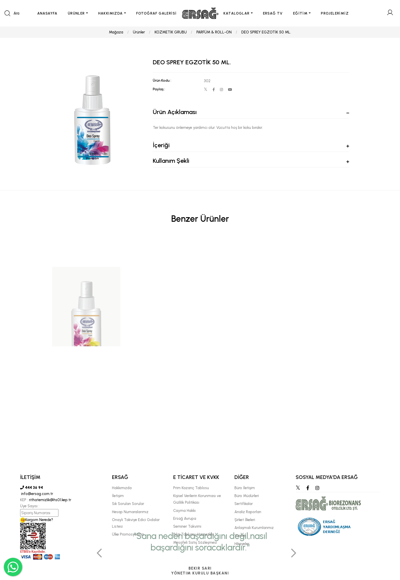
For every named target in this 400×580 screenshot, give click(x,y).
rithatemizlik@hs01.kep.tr (50, 500)
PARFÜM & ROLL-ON (214, 32)
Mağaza (116, 32)
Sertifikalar (243, 503)
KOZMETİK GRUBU (171, 32)
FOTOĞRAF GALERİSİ (156, 13)
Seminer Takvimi (187, 526)
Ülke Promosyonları (128, 534)
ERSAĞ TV (273, 13)
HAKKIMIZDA (110, 13)
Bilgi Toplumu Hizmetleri (193, 534)
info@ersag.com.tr (36, 493)
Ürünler (139, 32)
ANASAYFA (47, 13)
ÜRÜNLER (76, 13)
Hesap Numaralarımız (130, 512)
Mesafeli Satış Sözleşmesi (195, 542)
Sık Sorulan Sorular (128, 503)
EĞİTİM (300, 13)
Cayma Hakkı (184, 510)
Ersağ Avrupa (184, 518)
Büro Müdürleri (246, 495)
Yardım (240, 535)
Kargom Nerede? (36, 519)
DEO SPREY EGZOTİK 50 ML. (266, 32)
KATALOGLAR (236, 13)
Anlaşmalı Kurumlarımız (254, 527)
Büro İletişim (244, 488)
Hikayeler (241, 543)
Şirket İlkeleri (244, 519)
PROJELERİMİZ (335, 13)
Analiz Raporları (247, 512)
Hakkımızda (122, 488)
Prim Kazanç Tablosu (191, 488)
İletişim (118, 495)
